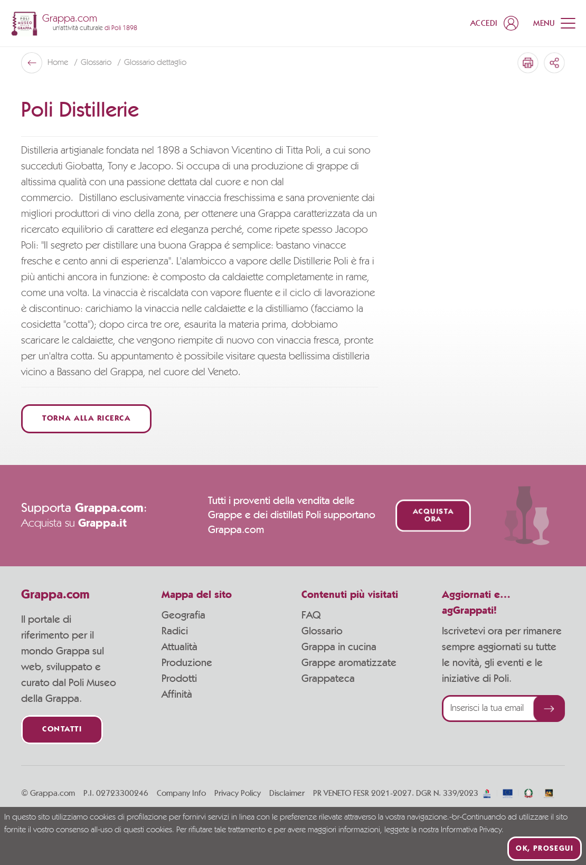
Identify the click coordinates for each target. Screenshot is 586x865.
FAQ (310, 615)
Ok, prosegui (544, 848)
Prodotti (179, 678)
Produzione (187, 663)
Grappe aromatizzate (348, 663)
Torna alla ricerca (86, 419)
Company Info (181, 793)
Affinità (177, 694)
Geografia (183, 615)
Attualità (179, 647)
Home (59, 63)
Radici (175, 631)
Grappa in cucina (338, 647)
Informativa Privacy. (472, 830)
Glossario (97, 63)
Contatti (62, 730)
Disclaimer (287, 793)
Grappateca (328, 678)
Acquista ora (433, 516)
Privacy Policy (237, 793)
